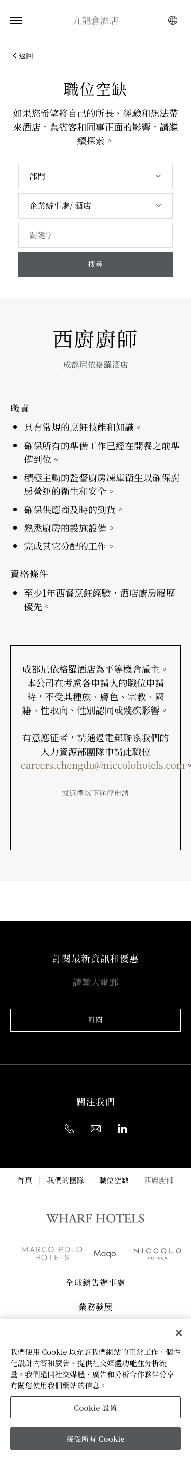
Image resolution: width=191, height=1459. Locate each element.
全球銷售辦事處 (96, 1283)
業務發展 (95, 1307)
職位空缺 (114, 1180)
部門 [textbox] (37, 176)
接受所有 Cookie (95, 1438)
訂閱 (95, 1020)
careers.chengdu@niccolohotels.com (103, 764)
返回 (21, 55)
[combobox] (95, 176)
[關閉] (179, 1333)
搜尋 (95, 264)
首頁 (24, 1180)
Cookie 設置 (95, 1407)
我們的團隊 (66, 1180)
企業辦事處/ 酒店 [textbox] (60, 205)
